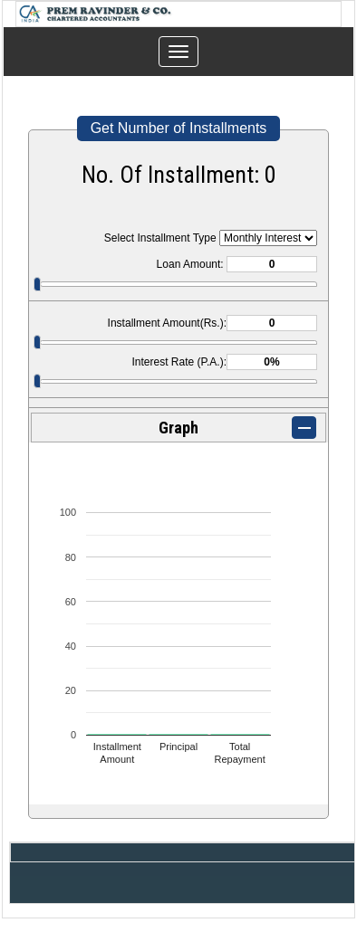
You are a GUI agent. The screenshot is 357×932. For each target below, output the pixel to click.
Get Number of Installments (179, 128)
